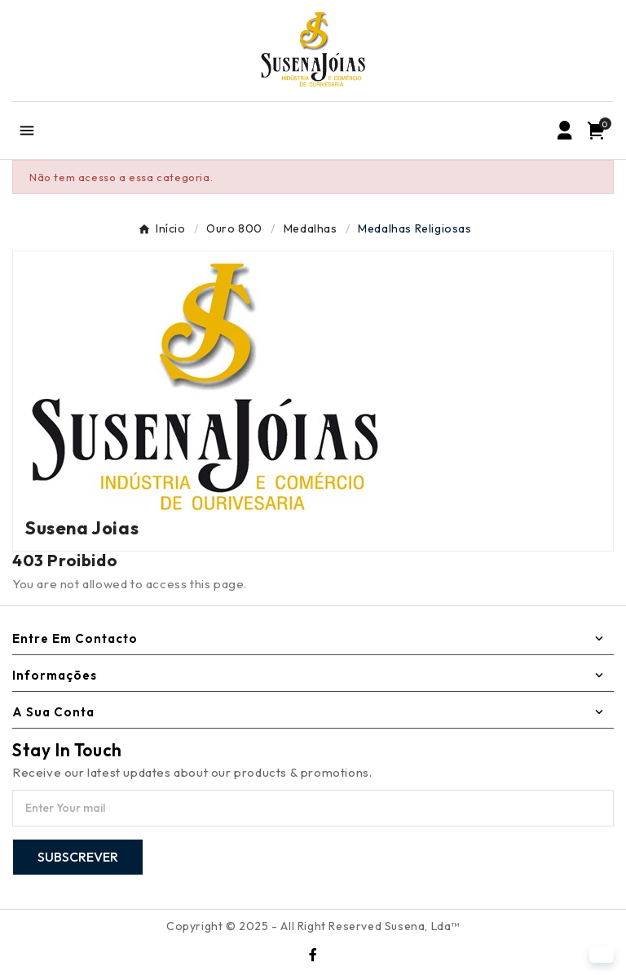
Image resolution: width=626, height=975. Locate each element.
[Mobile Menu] (26, 130)
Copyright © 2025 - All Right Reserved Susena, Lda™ (313, 926)
